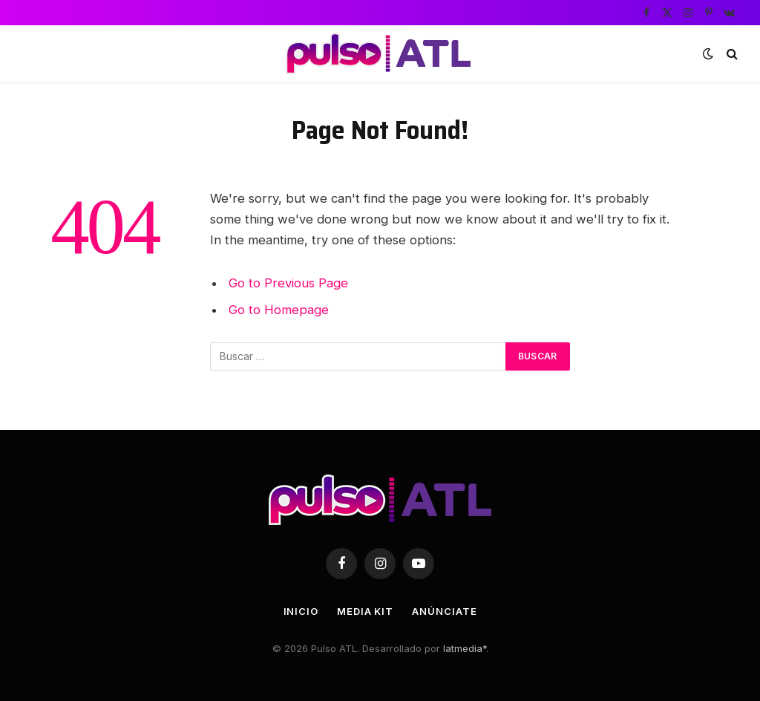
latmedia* (464, 648)
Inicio (301, 611)
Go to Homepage (279, 309)
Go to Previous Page (288, 282)
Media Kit (365, 611)
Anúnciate (444, 611)
